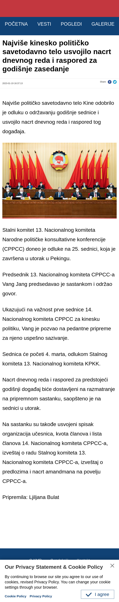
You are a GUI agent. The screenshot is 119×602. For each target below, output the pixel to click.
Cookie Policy (18, 596)
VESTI (53, 25)
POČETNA (19, 25)
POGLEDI (85, 25)
